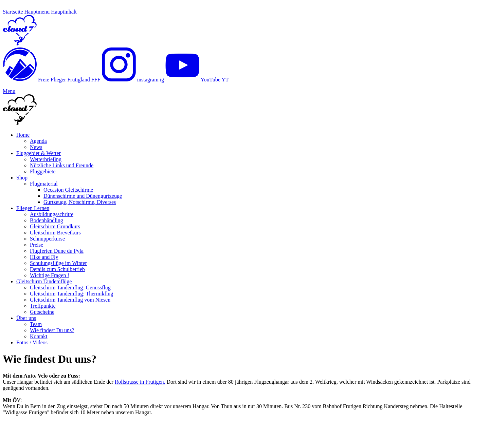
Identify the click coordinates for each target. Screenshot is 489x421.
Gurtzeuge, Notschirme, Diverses (79, 202)
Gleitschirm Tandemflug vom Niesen (70, 300)
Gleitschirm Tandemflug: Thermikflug (71, 293)
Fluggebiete (43, 171)
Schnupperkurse (47, 239)
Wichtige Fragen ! (49, 275)
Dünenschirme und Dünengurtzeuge (82, 196)
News (36, 147)
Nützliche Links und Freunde (61, 165)
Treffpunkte (43, 306)
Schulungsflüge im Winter (58, 263)
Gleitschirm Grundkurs (55, 226)
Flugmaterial (44, 184)
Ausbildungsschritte (51, 214)
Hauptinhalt (64, 12)
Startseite (13, 12)
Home (23, 135)
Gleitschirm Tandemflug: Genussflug (70, 287)
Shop (22, 177)
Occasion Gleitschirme (68, 190)
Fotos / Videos (32, 342)
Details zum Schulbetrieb (57, 269)
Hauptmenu (37, 12)
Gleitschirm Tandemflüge (44, 281)
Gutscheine (42, 312)
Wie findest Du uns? (52, 330)
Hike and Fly (44, 257)
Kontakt (39, 336)
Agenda (38, 141)
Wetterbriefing (45, 159)
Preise (36, 245)
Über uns (26, 318)
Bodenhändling (46, 220)
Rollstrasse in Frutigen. (140, 382)
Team (36, 324)
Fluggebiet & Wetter (38, 153)
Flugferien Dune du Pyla (57, 251)
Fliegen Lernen (32, 208)
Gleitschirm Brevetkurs (55, 232)
